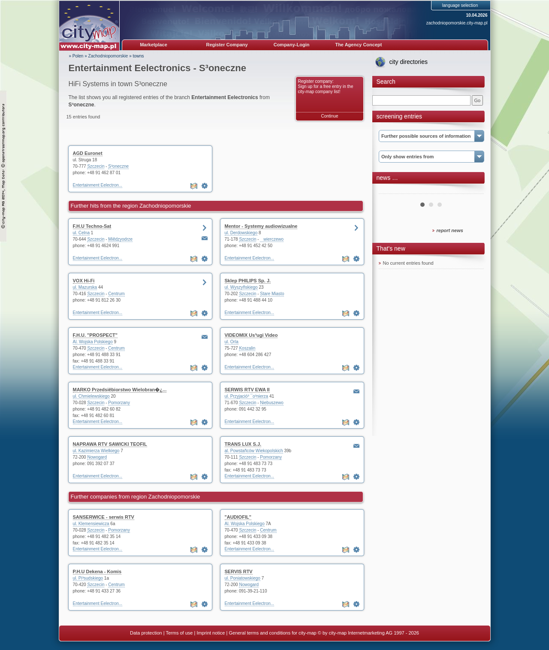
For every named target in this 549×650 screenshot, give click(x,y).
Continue (329, 116)
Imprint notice (210, 632)
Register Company (227, 44)
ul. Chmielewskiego (91, 396)
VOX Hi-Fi (84, 280)
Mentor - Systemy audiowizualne (261, 226)
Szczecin (95, 166)
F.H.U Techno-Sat (92, 226)
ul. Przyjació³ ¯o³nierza (246, 396)
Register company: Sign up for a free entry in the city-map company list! (325, 86)
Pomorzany (119, 402)
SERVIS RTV (239, 571)
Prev (390, 190)
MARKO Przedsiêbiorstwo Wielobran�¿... (120, 389)
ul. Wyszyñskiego (241, 287)
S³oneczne (118, 166)
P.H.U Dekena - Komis (97, 571)
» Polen (76, 56)
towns (138, 56)
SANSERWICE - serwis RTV (103, 517)
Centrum (116, 293)
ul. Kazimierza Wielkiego (96, 450)
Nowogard (97, 457)
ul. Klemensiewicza (91, 523)
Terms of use (179, 632)
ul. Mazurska (85, 287)
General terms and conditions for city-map (272, 632)
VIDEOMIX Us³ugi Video (251, 335)
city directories (408, 61)
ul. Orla (231, 341)
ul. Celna (81, 232)
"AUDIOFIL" (238, 517)
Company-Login (292, 44)
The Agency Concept (358, 44)
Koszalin (247, 348)
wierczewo (272, 239)
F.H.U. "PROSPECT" (95, 335)
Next (473, 190)
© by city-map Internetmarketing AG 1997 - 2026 (368, 632)
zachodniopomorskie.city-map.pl (457, 23)
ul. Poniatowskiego (242, 578)
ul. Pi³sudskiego (88, 578)
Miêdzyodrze (120, 239)
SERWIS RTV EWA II (247, 389)
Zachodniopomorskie (108, 56)
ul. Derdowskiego (241, 232)
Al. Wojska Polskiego (93, 341)
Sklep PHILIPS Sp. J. (248, 280)
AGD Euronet (88, 153)
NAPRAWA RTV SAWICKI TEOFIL (110, 444)
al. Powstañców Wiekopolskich (254, 450)
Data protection (146, 632)
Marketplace (153, 44)
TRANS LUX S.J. (243, 444)
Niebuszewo (271, 402)
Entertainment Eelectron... (98, 185)
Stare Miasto (272, 293)
